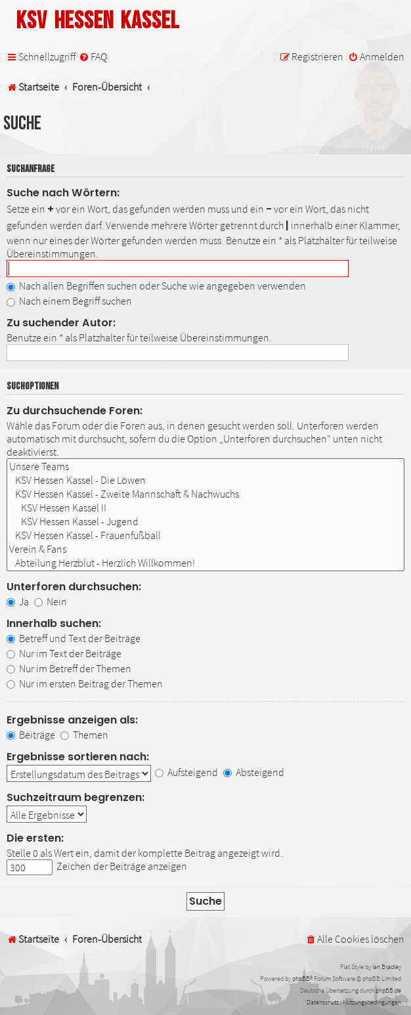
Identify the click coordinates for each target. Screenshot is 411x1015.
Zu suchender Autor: (61, 322)
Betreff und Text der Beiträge (74, 638)
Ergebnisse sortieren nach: (78, 756)
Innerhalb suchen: (54, 623)
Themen (84, 734)
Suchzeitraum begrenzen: (75, 797)
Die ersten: (35, 838)
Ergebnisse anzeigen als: (72, 719)
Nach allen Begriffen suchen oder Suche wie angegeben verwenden (156, 285)
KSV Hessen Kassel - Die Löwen (205, 480)
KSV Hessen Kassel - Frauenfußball (205, 535)
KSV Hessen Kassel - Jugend (205, 522)
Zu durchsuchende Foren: (74, 410)
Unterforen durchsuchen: (74, 586)
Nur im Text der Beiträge (64, 653)
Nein (50, 601)
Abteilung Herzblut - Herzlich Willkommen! (205, 563)
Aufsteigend (186, 772)
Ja (18, 601)
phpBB (301, 978)
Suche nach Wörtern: (63, 192)
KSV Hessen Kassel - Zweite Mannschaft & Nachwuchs (205, 494)
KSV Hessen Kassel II (205, 508)
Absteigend (253, 772)
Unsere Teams (205, 466)
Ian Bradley (386, 966)
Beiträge (31, 734)
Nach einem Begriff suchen (69, 300)
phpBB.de (388, 990)
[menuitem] (93, 56)
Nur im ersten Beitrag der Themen (85, 683)
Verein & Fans (205, 549)
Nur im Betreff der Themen (69, 668)
